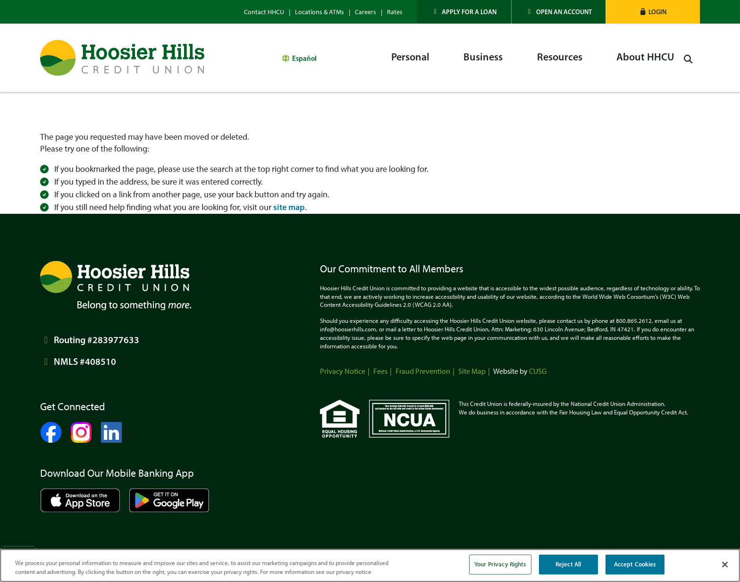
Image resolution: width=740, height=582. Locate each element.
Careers (365, 12)
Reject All (568, 564)
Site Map (472, 371)
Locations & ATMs (319, 12)
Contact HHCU (264, 12)
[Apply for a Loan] (464, 12)
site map (289, 207)
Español (304, 57)
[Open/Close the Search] (689, 58)
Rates (395, 12)
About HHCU (645, 57)
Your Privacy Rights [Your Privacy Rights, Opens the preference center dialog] (500, 564)
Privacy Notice (342, 371)
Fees (380, 371)
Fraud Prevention (422, 371)
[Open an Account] (559, 12)
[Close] (725, 564)
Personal (410, 57)
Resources (559, 57)
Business (483, 57)
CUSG (538, 371)
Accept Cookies (635, 564)
